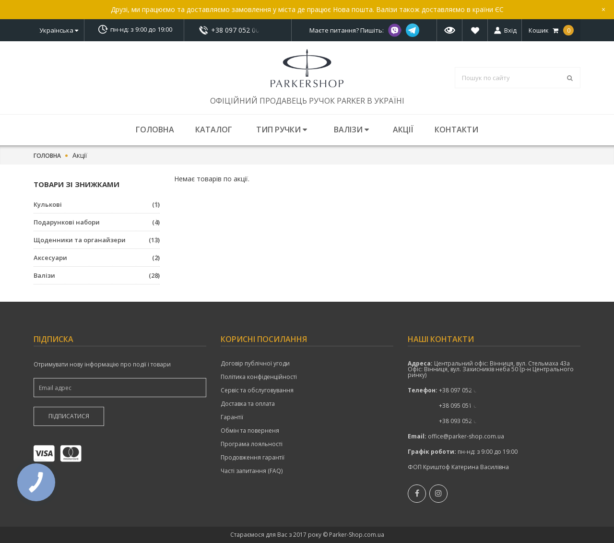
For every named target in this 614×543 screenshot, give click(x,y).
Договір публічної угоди (255, 363)
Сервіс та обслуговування (257, 390)
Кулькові (97, 204)
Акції (403, 129)
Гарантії (232, 417)
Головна (155, 129)
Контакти (456, 129)
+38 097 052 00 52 (238, 30)
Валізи (351, 129)
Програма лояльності (252, 444)
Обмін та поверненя (250, 431)
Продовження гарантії (252, 457)
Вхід (510, 30)
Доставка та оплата (248, 404)
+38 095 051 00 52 (463, 405)
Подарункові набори (97, 222)
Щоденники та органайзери (97, 240)
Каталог (213, 129)
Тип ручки (281, 129)
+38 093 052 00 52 (463, 421)
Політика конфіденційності (259, 377)
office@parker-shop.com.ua (466, 436)
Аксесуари (97, 257)
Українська (58, 30)
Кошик (551, 30)
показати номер (237, 30)
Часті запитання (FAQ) (252, 471)
